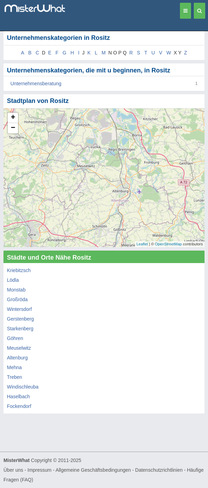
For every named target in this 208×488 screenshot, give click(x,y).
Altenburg (17, 357)
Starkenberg (20, 328)
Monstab (16, 290)
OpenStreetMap (168, 244)
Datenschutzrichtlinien (159, 470)
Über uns (13, 470)
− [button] (13, 128)
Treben (14, 377)
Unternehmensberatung (35, 83)
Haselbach (18, 396)
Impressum (39, 470)
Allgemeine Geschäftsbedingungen (93, 470)
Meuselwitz (19, 348)
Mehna (14, 367)
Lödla (13, 280)
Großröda (17, 299)
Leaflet (142, 244)
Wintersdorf (19, 309)
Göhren (15, 338)
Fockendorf (19, 406)
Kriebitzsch (19, 270)
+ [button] (13, 118)
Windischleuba (22, 387)
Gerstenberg (20, 319)
